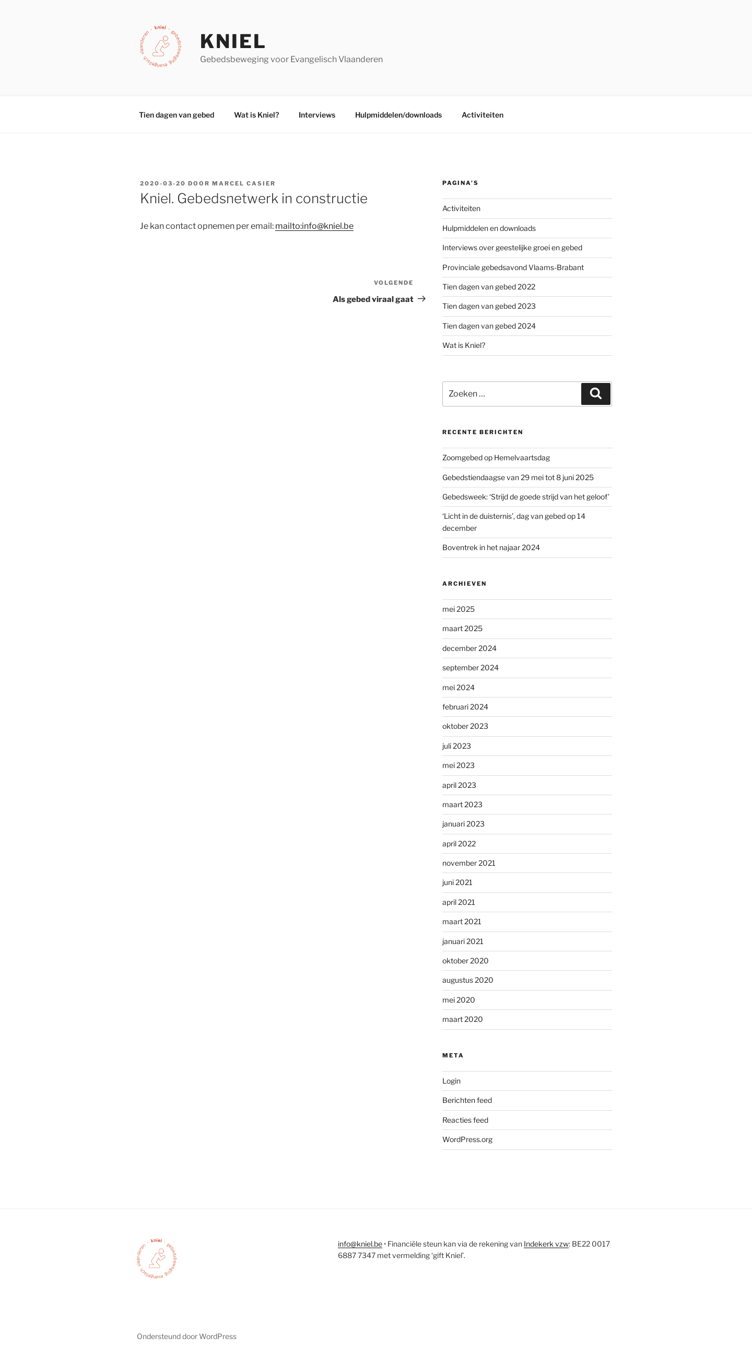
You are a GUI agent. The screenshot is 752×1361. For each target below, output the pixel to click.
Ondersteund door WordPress (187, 1336)
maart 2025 (462, 628)
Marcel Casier (244, 183)
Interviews (317, 114)
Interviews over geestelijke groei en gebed (512, 247)
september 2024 (470, 667)
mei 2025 (458, 608)
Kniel (233, 41)
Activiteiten (482, 114)
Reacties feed (465, 1119)
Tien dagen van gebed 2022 (488, 286)
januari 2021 (463, 941)
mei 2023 (458, 765)
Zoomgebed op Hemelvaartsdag (496, 457)
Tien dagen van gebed (176, 114)
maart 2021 (461, 921)
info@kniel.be (360, 1243)
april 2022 (459, 843)
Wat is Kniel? (256, 114)
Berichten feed (467, 1100)
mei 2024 (458, 687)
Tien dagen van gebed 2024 (489, 325)
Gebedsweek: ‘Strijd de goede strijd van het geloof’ (525, 496)
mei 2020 (458, 999)
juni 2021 (457, 882)
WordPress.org (467, 1139)
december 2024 (469, 648)
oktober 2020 (465, 960)
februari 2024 (465, 706)
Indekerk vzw (546, 1243)
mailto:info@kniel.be (314, 226)
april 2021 (458, 902)
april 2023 (459, 785)
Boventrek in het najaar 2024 (491, 547)
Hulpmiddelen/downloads (398, 114)
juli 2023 (456, 745)
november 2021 (469, 862)
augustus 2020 (468, 979)
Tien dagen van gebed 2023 (489, 305)
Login (451, 1080)
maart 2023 (462, 804)
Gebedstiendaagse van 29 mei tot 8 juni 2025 (518, 477)
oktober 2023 (465, 726)
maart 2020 (462, 1019)
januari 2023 (463, 823)
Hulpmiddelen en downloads (489, 228)
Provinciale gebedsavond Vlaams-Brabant (513, 267)
